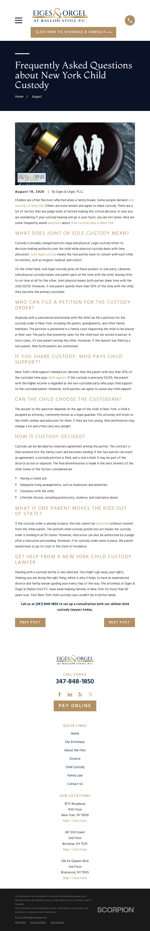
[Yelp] (80, 694)
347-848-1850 (75, 682)
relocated (102, 523)
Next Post (119, 622)
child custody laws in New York (92, 223)
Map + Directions (75, 821)
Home (75, 733)
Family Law (75, 775)
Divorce (75, 758)
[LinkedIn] (70, 694)
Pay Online (75, 706)
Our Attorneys (75, 742)
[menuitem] (20, 922)
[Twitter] (90, 694)
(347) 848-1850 (47, 604)
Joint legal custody (43, 254)
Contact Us (75, 784)
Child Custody (75, 767)
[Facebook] (59, 694)
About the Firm (75, 750)
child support (57, 377)
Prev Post (30, 622)
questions (54, 223)
